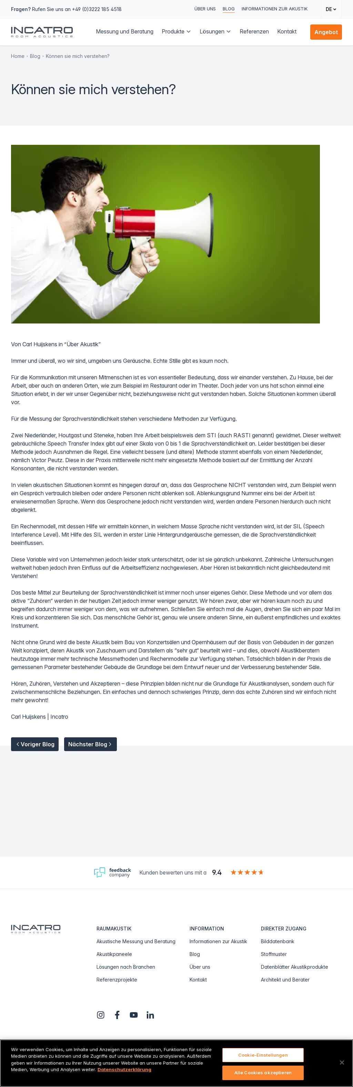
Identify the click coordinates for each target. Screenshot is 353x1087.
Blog (229, 8)
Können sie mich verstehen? (78, 56)
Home (17, 56)
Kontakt (198, 980)
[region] (176, 1063)
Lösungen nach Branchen (126, 967)
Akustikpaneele (114, 954)
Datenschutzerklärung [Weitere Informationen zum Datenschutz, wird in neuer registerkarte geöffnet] (124, 1069)
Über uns (205, 8)
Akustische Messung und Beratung (136, 941)
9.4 (217, 872)
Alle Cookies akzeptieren (263, 1072)
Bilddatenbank (277, 941)
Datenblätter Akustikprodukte (294, 967)
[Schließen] (342, 1062)
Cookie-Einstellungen (263, 1055)
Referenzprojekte (117, 980)
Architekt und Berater (285, 980)
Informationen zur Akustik (274, 8)
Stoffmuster (274, 954)
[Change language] (331, 9)
